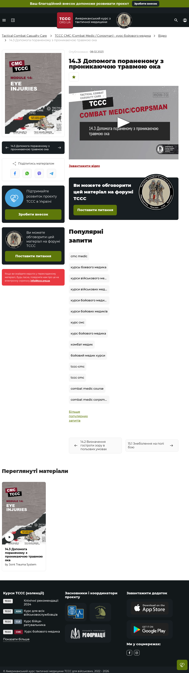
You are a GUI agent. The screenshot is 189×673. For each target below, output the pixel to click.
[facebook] (129, 653)
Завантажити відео (84, 166)
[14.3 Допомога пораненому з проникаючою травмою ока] (24, 526)
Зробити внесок (145, 3)
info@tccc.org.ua (40, 280)
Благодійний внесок (182, 665)
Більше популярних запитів (77, 416)
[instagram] (137, 653)
